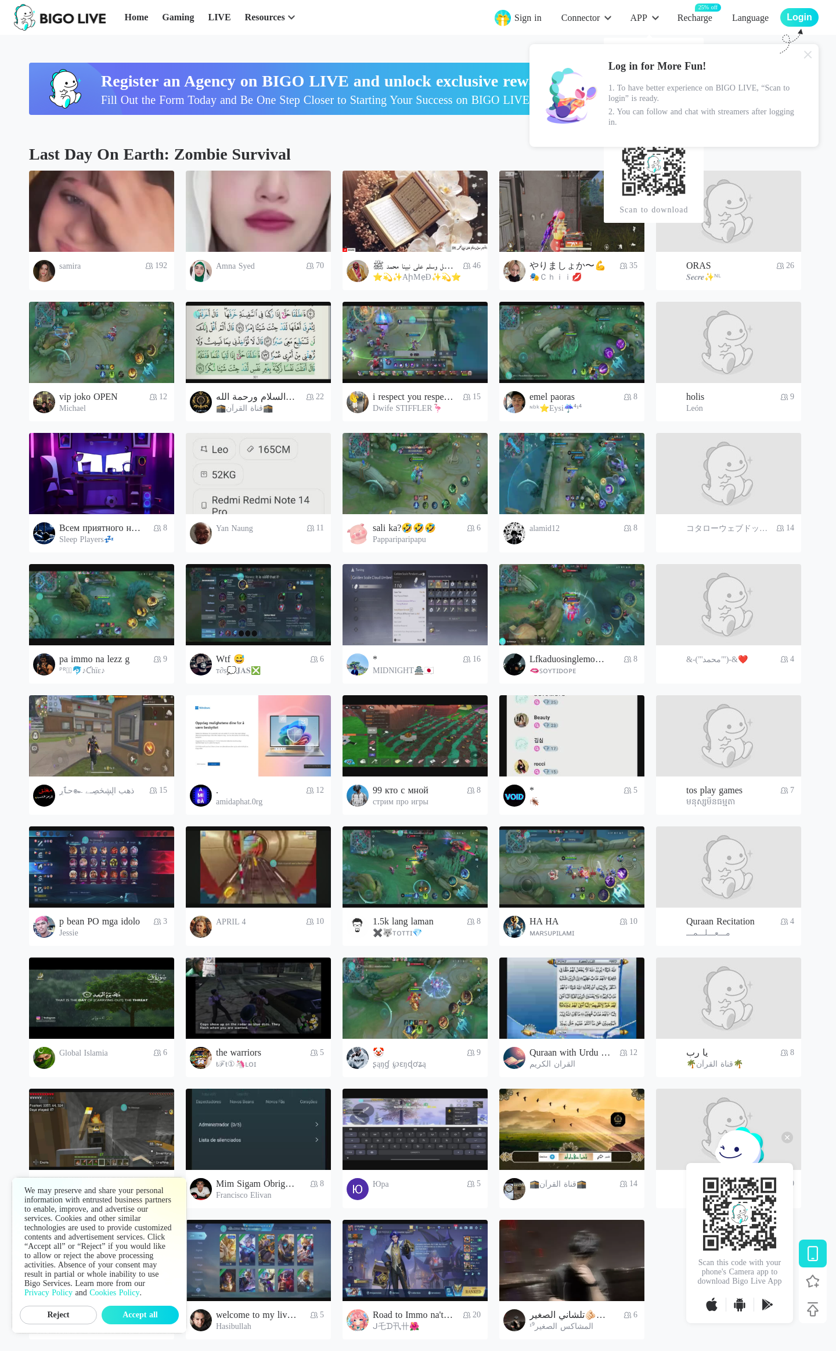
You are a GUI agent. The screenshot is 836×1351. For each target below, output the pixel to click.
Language (750, 18)
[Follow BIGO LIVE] (813, 1281)
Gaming (178, 17)
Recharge (695, 17)
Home (136, 17)
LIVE (219, 17)
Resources (265, 17)
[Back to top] (813, 1309)
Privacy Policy (48, 1292)
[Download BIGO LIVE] (813, 1253)
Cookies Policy (114, 1292)
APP (638, 18)
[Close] (808, 54)
